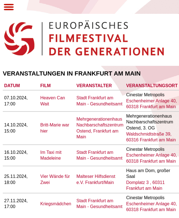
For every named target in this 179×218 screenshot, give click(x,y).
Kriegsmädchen (55, 203)
